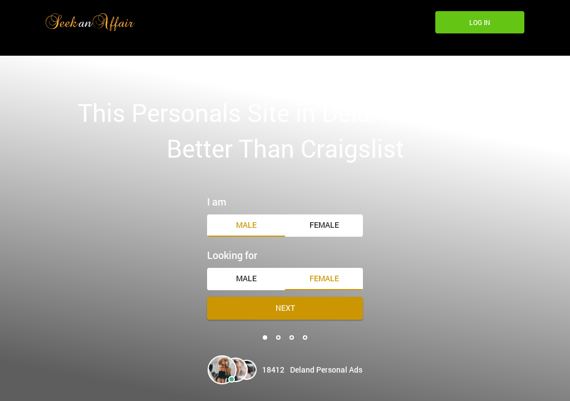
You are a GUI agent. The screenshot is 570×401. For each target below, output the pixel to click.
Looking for (232, 255)
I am (217, 201)
